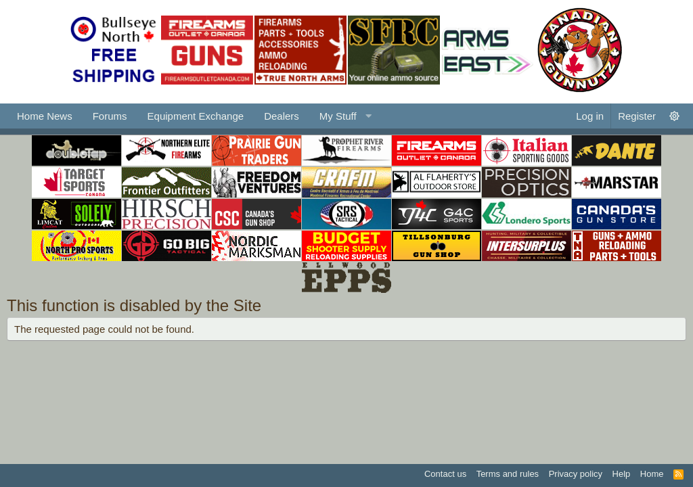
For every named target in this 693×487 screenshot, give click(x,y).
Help (621, 474)
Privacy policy (575, 474)
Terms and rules (507, 474)
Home (652, 474)
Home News (44, 116)
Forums (110, 116)
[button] (343, 116)
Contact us (445, 474)
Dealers (281, 116)
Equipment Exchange (196, 116)
